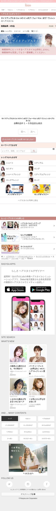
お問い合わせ (42, 489)
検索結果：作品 (28, 26)
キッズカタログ (27, 425)
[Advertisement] (28, 88)
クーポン (9, 438)
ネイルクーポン (27, 438)
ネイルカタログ (46, 425)
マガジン (27, 418)
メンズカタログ (9, 425)
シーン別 (26, 31)
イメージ (17, 31)
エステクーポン (46, 438)
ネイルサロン (28, 432)
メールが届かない (32, 489)
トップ (10, 418)
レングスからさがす (9, 157)
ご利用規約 (22, 489)
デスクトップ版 (28, 494)
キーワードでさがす (9, 145)
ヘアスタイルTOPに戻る (28, 200)
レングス (9, 31)
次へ (32, 131)
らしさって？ (14, 489)
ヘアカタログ (46, 418)
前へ (23, 131)
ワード (35, 31)
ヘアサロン (10, 432)
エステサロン (46, 432)
